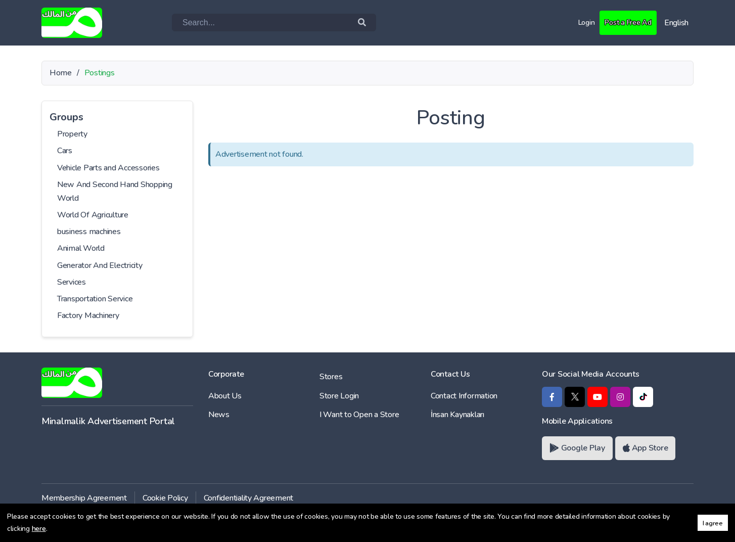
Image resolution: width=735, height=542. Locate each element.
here (39, 528)
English (676, 22)
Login (580, 22)
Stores (330, 376)
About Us (225, 395)
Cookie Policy (165, 498)
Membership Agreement (84, 498)
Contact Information (464, 395)
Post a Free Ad (625, 22)
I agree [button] (713, 523)
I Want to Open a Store (359, 414)
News (218, 414)
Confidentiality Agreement (249, 498)
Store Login (339, 395)
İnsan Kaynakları (457, 414)
